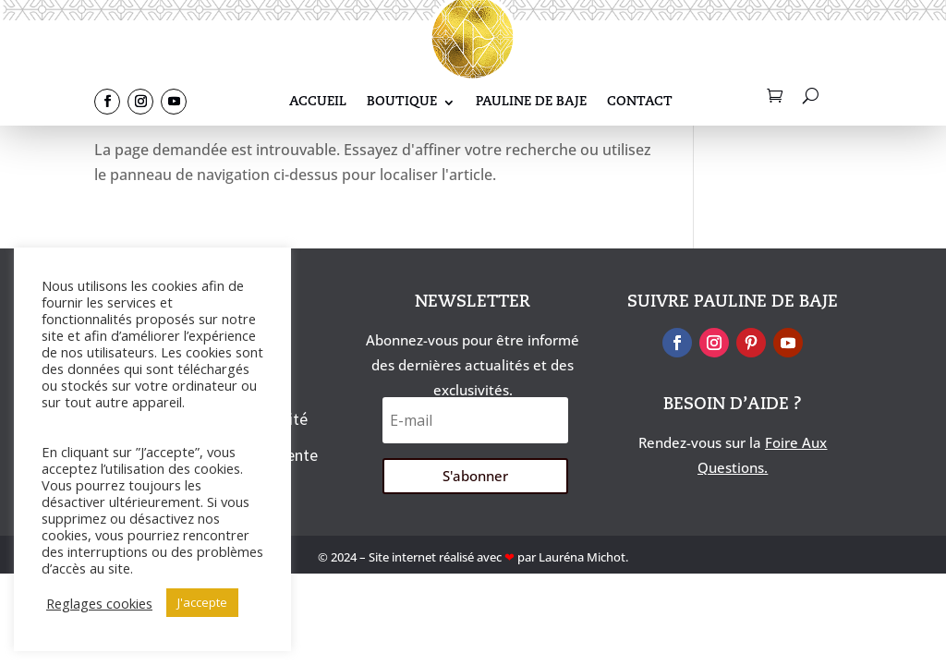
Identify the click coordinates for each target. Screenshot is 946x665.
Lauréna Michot (582, 557)
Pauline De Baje (531, 102)
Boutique (402, 102)
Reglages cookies (99, 603)
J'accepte (202, 602)
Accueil (317, 102)
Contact (640, 102)
